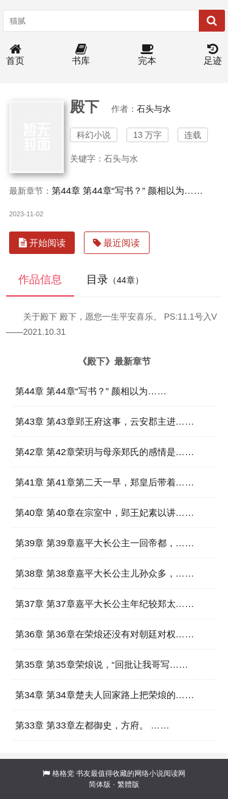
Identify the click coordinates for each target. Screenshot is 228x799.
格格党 (63, 773)
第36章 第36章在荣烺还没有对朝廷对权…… (104, 634)
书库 (81, 55)
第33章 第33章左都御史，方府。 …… (92, 725)
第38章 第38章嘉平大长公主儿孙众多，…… (104, 573)
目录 (114, 279)
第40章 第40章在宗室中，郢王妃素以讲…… (104, 512)
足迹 (213, 55)
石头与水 (154, 109)
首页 (15, 55)
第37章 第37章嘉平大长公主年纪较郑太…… (104, 603)
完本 (147, 55)
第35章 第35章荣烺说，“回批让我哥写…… (101, 664)
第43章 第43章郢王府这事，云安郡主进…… (104, 421)
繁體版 (128, 784)
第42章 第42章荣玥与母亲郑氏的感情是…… (104, 452)
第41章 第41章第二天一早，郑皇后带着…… (104, 482)
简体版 (100, 784)
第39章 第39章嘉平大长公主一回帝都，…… (104, 543)
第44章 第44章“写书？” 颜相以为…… (127, 190)
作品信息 (40, 279)
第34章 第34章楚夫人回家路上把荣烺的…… (104, 695)
